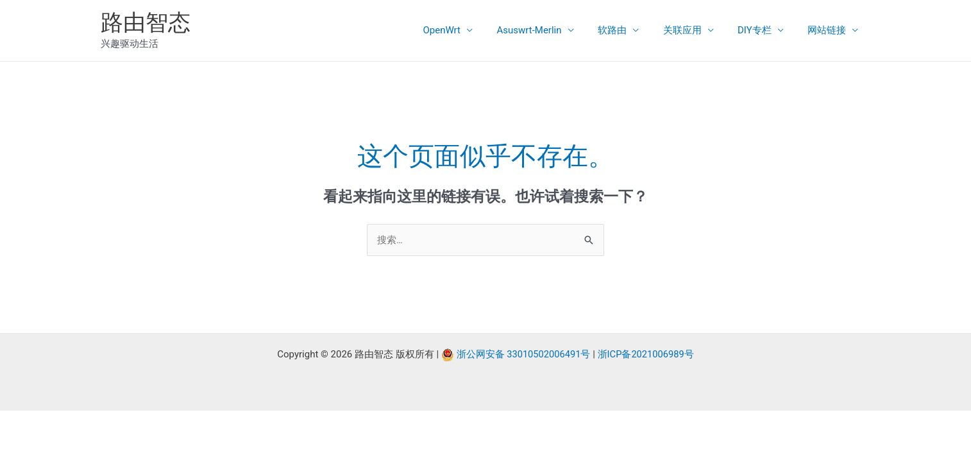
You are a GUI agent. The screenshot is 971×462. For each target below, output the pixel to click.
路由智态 (145, 23)
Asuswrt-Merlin (550, 30)
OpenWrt (468, 30)
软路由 (628, 30)
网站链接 (829, 30)
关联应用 (694, 30)
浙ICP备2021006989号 (647, 355)
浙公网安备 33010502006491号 (523, 355)
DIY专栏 (762, 30)
